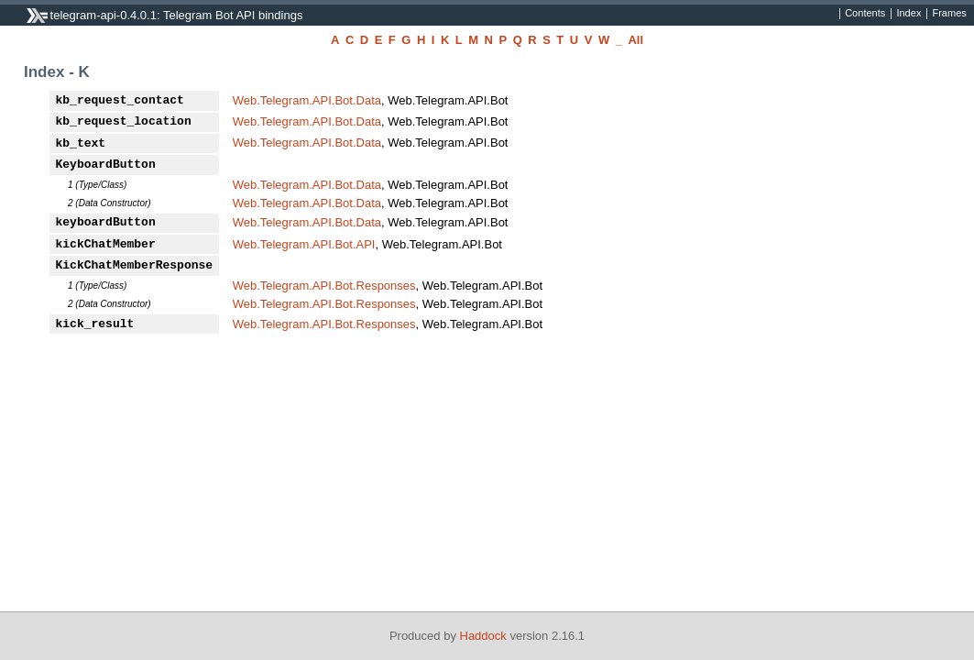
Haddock (483, 636)
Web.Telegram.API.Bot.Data (307, 100)
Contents (865, 13)
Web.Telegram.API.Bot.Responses (324, 285)
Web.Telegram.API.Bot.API (304, 244)
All (635, 40)
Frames (949, 13)
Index (908, 13)
